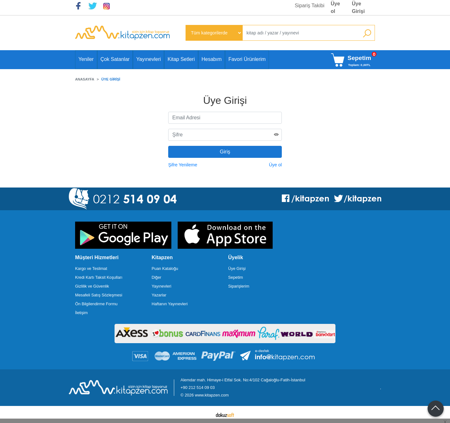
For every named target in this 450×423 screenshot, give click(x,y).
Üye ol (275, 164)
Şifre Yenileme (182, 164)
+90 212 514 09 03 (198, 387)
